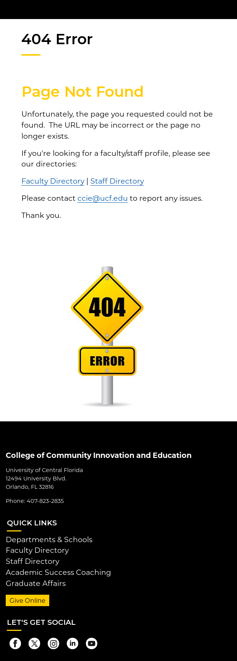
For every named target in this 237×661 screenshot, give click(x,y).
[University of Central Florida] (58, 9)
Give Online (27, 600)
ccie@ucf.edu (102, 198)
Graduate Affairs (36, 583)
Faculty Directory (52, 181)
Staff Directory (117, 181)
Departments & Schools (49, 539)
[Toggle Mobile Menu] (229, 9)
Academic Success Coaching (58, 572)
